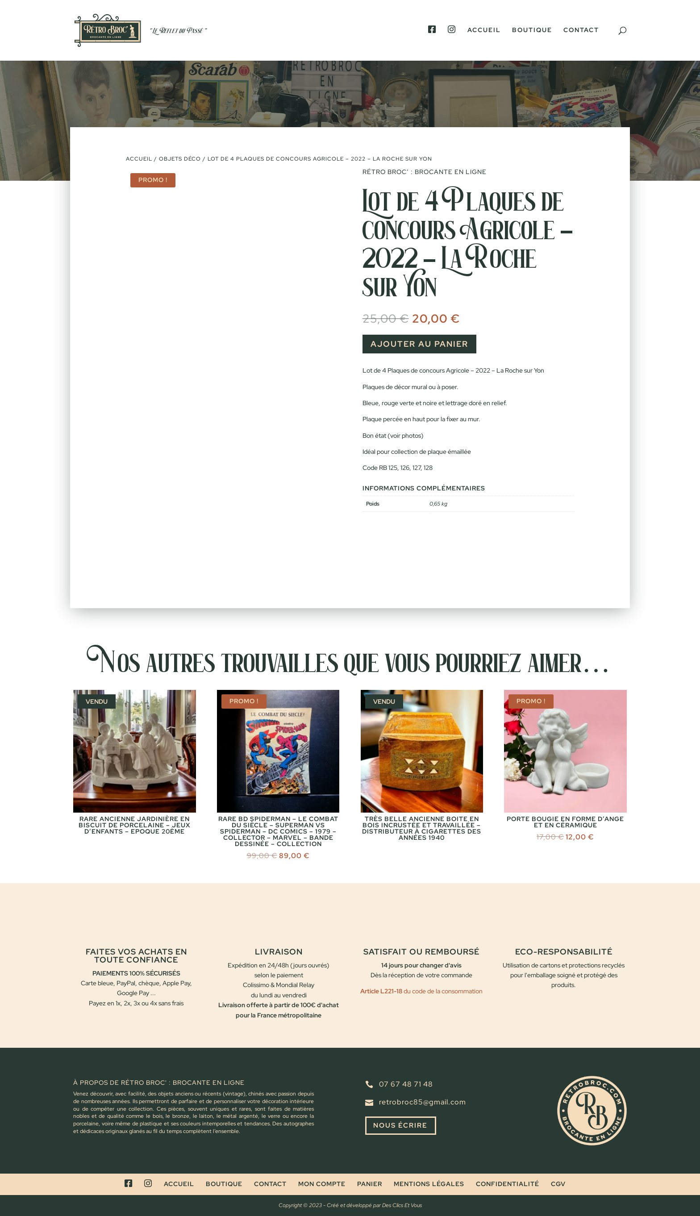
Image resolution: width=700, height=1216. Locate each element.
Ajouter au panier (419, 344)
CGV (558, 1184)
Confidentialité (507, 1184)
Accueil (484, 30)
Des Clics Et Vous (402, 1205)
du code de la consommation (442, 991)
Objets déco (180, 158)
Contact (581, 30)
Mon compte (322, 1184)
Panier (369, 1184)
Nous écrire (402, 1126)
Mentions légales (429, 1184)
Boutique (532, 30)
